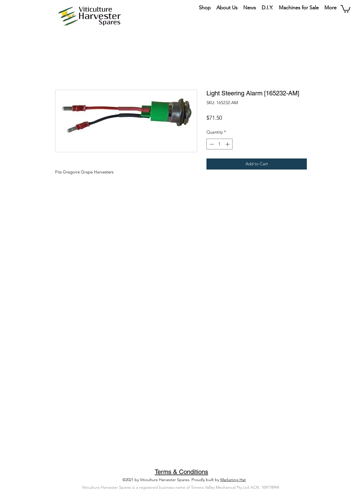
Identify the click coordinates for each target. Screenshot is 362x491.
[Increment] (228, 144)
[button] (345, 8)
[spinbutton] (219, 144)
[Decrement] (211, 144)
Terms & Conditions (181, 471)
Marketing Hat (233, 479)
